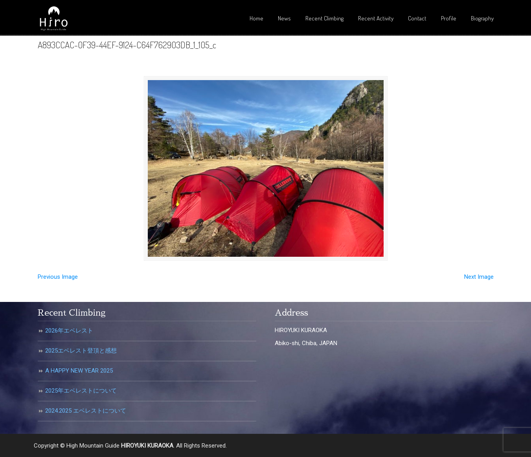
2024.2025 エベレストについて (85, 410)
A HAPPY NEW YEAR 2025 (79, 370)
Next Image (479, 276)
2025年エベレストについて (81, 390)
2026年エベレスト (69, 330)
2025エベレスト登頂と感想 (81, 350)
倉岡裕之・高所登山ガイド (53, 19)
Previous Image (58, 276)
